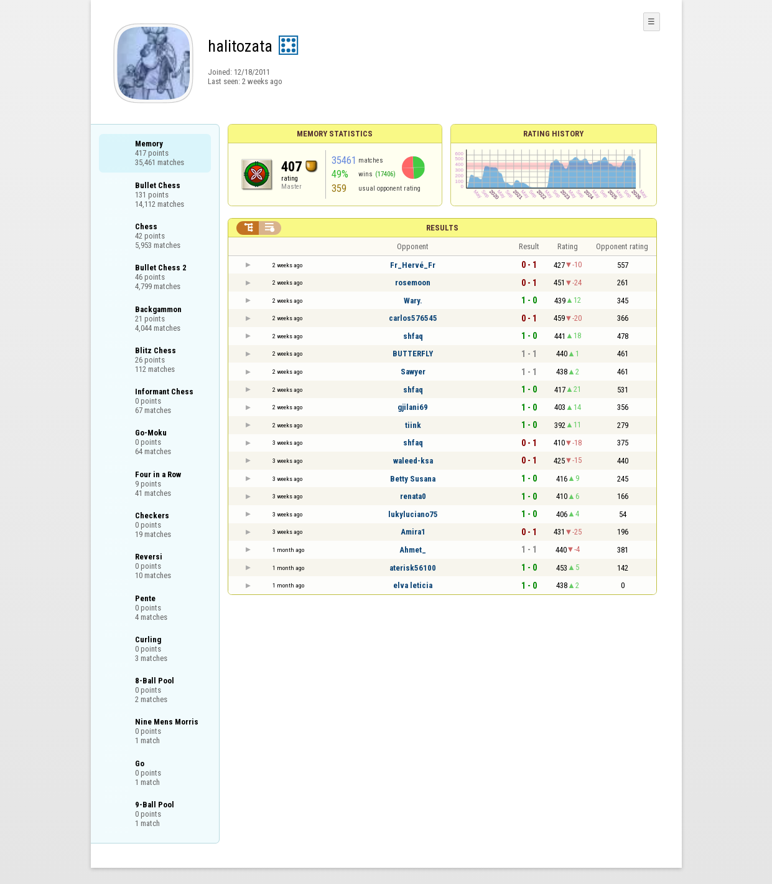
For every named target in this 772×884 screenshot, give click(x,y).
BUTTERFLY (413, 353)
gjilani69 (413, 407)
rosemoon (412, 282)
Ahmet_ (412, 549)
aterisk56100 (412, 568)
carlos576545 (413, 318)
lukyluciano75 (413, 514)
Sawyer (413, 371)
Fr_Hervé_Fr (412, 265)
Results (442, 227)
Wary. (413, 300)
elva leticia (412, 585)
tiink (413, 425)
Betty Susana (412, 478)
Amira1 (413, 531)
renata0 (413, 496)
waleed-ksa (413, 460)
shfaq (413, 336)
